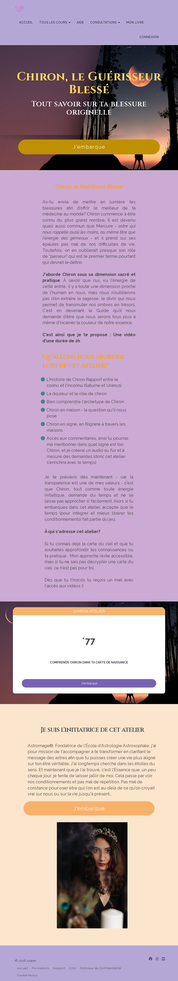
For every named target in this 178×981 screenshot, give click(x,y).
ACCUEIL (40, 7)
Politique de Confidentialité (100, 958)
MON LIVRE (149, 7)
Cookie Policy (27, 965)
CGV (72, 958)
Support (59, 958)
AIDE (94, 7)
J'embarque (89, 132)
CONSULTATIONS (119, 7)
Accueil (22, 958)
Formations (40, 958)
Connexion (149, 22)
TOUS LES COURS (68, 7)
